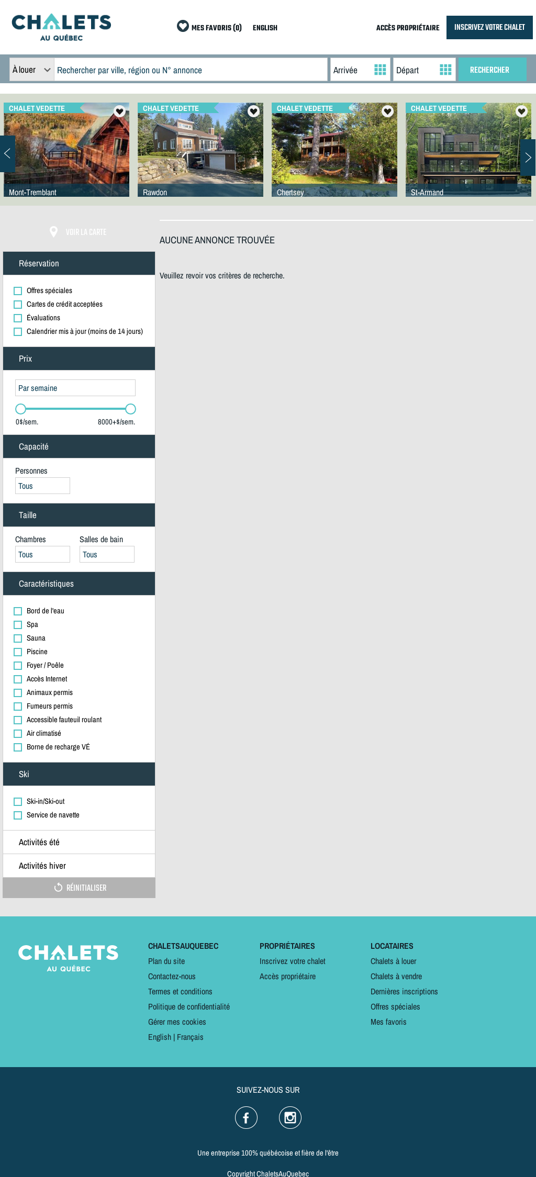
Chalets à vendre (396, 976)
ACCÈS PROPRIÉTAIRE (408, 29)
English (159, 1037)
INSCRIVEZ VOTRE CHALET (489, 27)
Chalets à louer (393, 961)
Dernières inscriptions (404, 991)
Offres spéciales (395, 1006)
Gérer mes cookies (177, 1021)
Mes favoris (389, 1021)
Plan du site (166, 961)
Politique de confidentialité (189, 1006)
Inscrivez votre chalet (293, 961)
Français (190, 1037)
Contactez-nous (172, 976)
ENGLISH (265, 29)
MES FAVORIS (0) (217, 29)
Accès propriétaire (288, 976)
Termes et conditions (180, 991)
